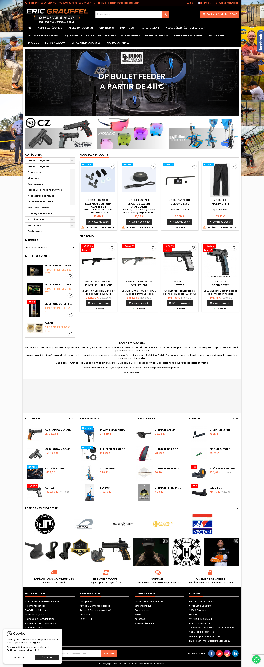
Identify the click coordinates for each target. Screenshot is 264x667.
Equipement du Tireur (78, 35)
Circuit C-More (219, 468)
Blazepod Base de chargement (139, 205)
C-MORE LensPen (219, 449)
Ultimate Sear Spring (168, 429)
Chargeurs (106, 28)
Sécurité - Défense (156, 35)
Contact (196, 593)
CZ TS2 (179, 285)
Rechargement (149, 28)
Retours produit (143, 605)
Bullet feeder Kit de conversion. (114, 468)
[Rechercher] (131, 14)
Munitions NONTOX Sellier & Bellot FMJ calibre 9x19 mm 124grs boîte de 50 (59, 284)
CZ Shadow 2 (220, 285)
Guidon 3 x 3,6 (180, 204)
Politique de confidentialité (23, 650)
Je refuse (19, 657)
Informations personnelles (149, 601)
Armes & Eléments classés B (95, 605)
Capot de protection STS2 (223, 429)
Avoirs (138, 614)
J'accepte (46, 657)
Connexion (233, 2)
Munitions (127, 28)
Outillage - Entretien (188, 35)
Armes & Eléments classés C (95, 610)
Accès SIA (85, 614)
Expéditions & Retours (37, 610)
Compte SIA (86, 601)
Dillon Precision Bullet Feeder (114, 449)
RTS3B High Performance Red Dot (223, 487)
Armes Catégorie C (80, 28)
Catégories (33, 155)
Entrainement (129, 35)
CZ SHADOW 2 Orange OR (59, 449)
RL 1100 (104, 429)
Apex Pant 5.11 (220, 204)
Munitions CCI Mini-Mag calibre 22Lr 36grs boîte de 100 (59, 304)
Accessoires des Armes (43, 35)
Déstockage (216, 35)
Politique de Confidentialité (40, 619)
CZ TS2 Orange (54, 429)
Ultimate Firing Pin (167, 487)
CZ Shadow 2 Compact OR (59, 468)
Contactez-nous (34, 627)
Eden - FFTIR (86, 619)
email (177, 582)
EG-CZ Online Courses (86, 42)
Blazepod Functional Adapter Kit (98, 205)
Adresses (140, 619)
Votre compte (145, 593)
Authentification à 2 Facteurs (40, 623)
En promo (87, 236)
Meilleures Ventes (38, 256)
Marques (31, 240)
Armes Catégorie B (50, 28)
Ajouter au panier (98, 221)
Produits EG (106, 35)
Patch (49, 323)
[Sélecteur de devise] (191, 3)
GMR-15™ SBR (139, 285)
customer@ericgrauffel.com (123, 2)
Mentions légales (34, 614)
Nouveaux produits (94, 155)
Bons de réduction (145, 623)
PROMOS (33, 42)
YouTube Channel (118, 42)
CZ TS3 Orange (54, 487)
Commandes (142, 610)
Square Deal (108, 487)
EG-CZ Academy (55, 42)
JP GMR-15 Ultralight (98, 285)
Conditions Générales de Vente (42, 601)
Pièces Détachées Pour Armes (184, 28)
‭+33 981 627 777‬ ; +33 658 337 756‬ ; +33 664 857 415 (67, 2)
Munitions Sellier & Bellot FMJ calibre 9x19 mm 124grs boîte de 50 (59, 265)
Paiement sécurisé (35, 605)
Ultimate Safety (165, 449)
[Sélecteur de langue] (206, 3)
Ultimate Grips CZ (166, 468)
